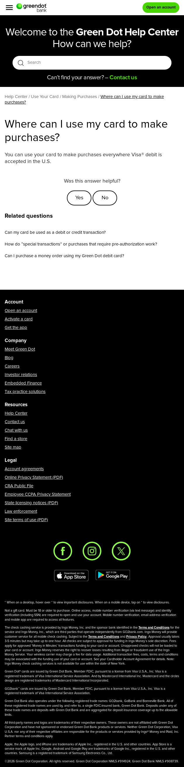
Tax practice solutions (25, 391)
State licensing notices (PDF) (31, 503)
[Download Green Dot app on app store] (71, 575)
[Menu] (9, 7)
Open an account (21, 310)
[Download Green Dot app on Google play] (113, 575)
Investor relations (21, 375)
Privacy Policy (136, 636)
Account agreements (24, 469)
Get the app (16, 327)
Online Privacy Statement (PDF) (34, 477)
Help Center (16, 413)
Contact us (15, 422)
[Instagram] (92, 551)
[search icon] (21, 63)
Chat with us (16, 430)
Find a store (16, 439)
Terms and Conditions (153, 627)
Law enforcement (21, 511)
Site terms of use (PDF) (26, 520)
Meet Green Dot (20, 349)
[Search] (92, 62)
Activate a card (19, 319)
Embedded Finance (23, 383)
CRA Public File (19, 486)
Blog (9, 358)
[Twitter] (121, 551)
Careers (12, 366)
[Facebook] (62, 551)
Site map (13, 447)
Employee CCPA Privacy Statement (38, 494)
